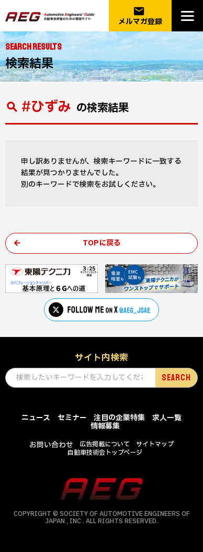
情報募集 (105, 426)
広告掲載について (105, 444)
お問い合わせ (51, 445)
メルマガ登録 (140, 16)
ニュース (35, 417)
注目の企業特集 (119, 417)
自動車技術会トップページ (104, 452)
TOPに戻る (102, 243)
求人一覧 (167, 417)
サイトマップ (155, 444)
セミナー (72, 417)
